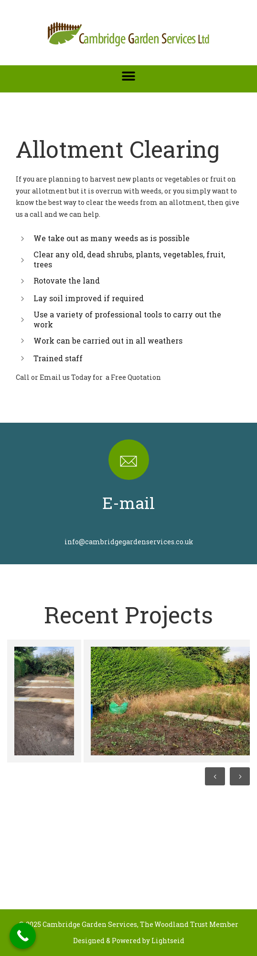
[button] (128, 76)
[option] (43, 701)
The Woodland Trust (174, 924)
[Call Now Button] (23, 936)
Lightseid (167, 940)
